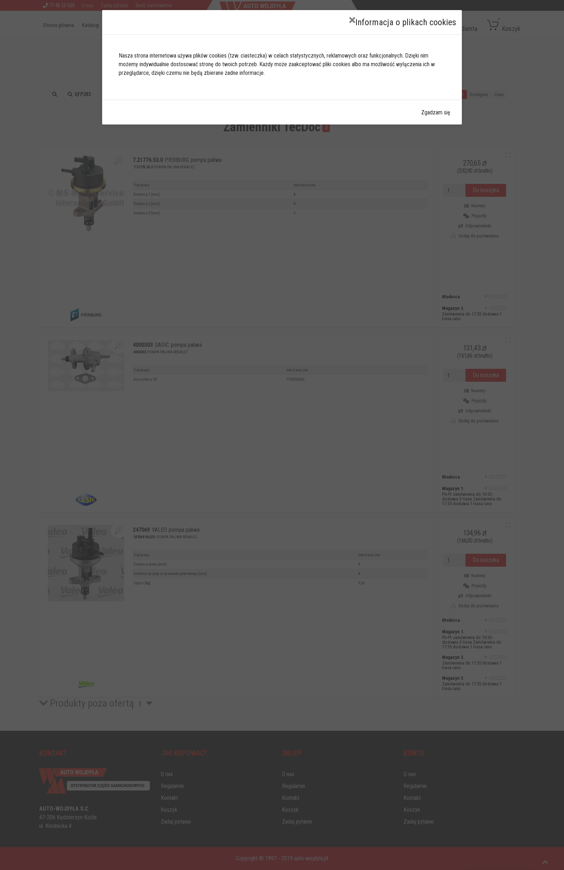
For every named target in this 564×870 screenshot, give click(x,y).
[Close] (352, 20)
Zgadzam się (435, 112)
